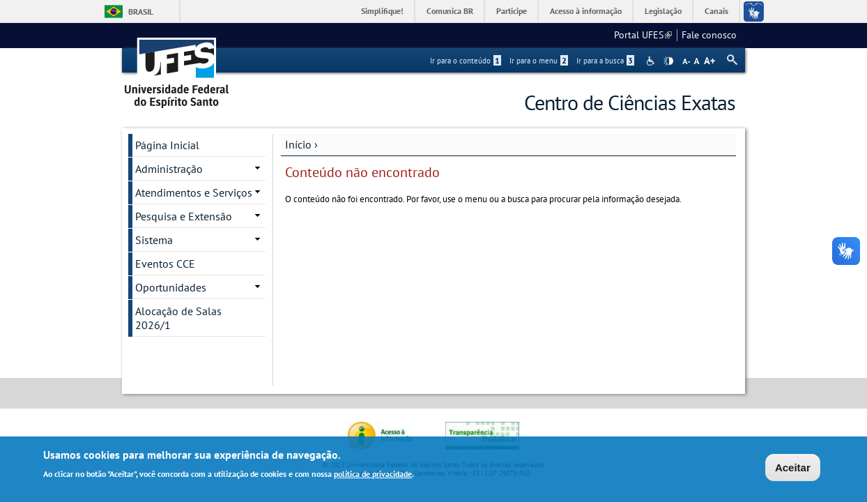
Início (298, 144)
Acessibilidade (652, 61)
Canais (716, 11)
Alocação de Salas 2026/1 (178, 318)
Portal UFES (643, 35)
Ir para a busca (605, 61)
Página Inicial (167, 145)
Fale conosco (709, 35)
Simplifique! (382, 11)
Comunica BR (450, 11)
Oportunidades (170, 287)
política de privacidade (373, 474)
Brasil (140, 11)
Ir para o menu (538, 61)
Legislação (663, 11)
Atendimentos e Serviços (193, 192)
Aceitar (793, 469)
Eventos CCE (165, 264)
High (668, 61)
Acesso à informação (586, 11)
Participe (511, 11)
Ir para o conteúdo (465, 61)
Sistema (154, 240)
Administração (169, 169)
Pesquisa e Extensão (183, 216)
